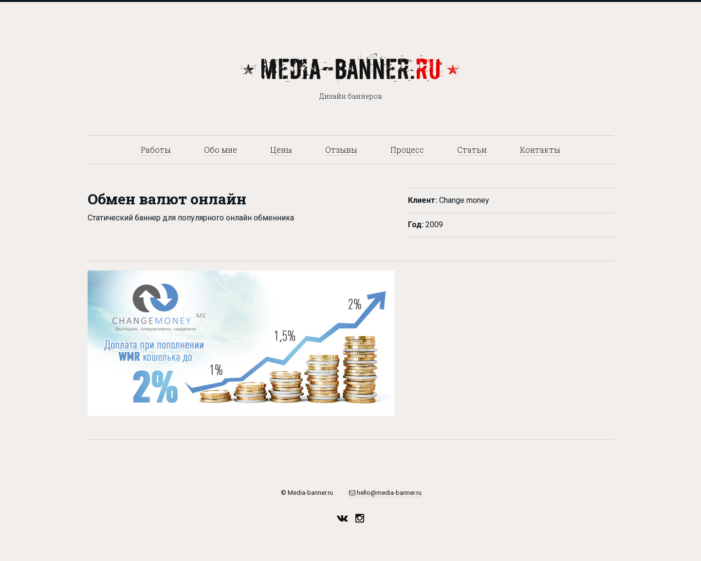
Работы (156, 150)
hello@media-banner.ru (385, 492)
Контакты (540, 150)
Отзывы (341, 150)
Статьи (472, 150)
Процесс (407, 150)
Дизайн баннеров (350, 96)
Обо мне (220, 150)
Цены (281, 150)
